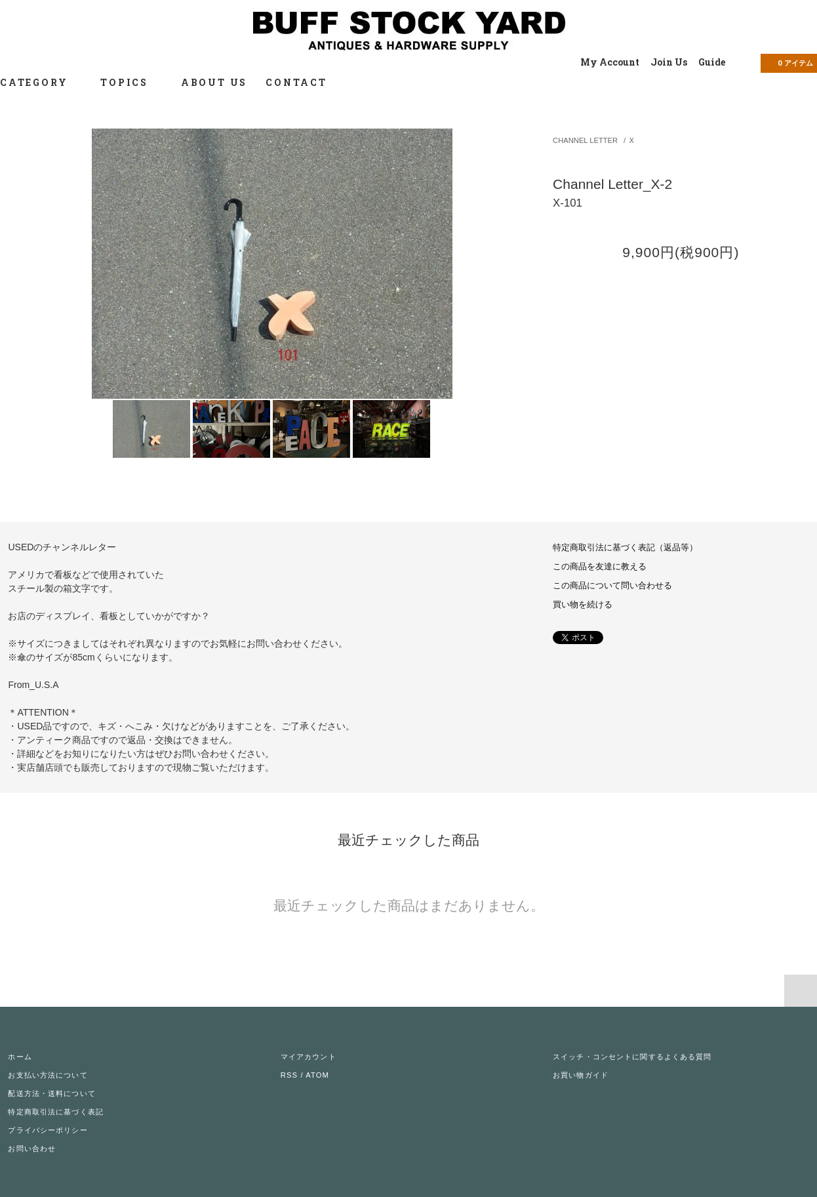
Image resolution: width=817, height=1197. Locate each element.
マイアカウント (308, 1057)
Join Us (668, 62)
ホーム (19, 1057)
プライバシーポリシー (47, 1130)
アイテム (787, 62)
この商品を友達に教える (600, 566)
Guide (711, 62)
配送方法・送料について (51, 1093)
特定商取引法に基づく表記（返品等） (625, 547)
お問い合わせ (32, 1148)
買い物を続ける (582, 604)
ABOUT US (214, 82)
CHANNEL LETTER (585, 140)
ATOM (317, 1075)
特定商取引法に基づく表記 (55, 1112)
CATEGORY (41, 82)
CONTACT (296, 82)
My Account (609, 62)
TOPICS (131, 82)
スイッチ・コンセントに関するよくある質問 (632, 1057)
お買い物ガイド (580, 1075)
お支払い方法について (47, 1075)
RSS (289, 1075)
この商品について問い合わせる (612, 585)
